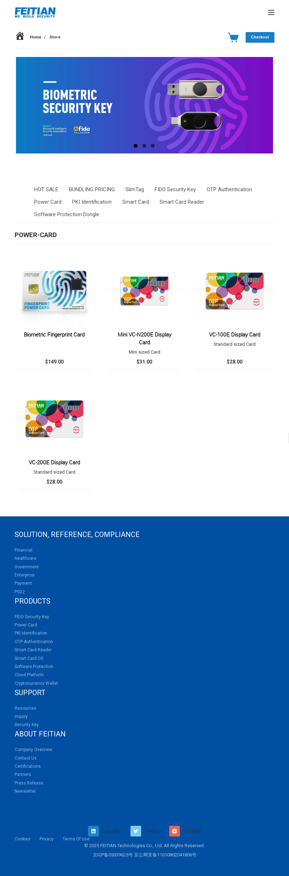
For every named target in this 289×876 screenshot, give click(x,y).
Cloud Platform (29, 674)
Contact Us (26, 758)
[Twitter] (144, 831)
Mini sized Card (144, 352)
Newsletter (25, 791)
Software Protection (34, 666)
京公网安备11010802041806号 (165, 854)
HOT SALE (46, 189)
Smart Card (135, 202)
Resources (25, 708)
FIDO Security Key (175, 189)
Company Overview (33, 749)
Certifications (28, 766)
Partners (23, 774)
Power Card (47, 202)
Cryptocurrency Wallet (36, 683)
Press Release (29, 783)
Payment (23, 583)
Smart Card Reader (182, 202)
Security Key (27, 724)
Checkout (260, 37)
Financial (23, 550)
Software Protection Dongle (66, 214)
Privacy (46, 838)
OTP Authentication (229, 189)
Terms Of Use (76, 838)
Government (27, 566)
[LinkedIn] (104, 831)
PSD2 (20, 591)
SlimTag (134, 189)
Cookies (23, 838)
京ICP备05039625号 (113, 854)
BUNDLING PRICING (92, 189)
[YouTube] (185, 831)
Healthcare (25, 558)
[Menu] (271, 12)
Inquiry (21, 716)
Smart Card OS (29, 658)
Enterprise (24, 575)
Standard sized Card (235, 344)
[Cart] (233, 37)
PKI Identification (92, 202)
